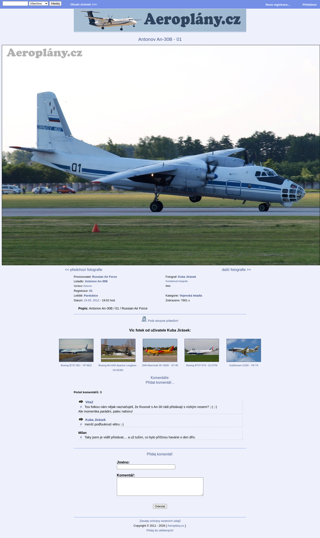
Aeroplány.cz (175, 529)
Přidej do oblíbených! (160, 534)
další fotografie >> (236, 270)
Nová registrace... (278, 4)
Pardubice (91, 295)
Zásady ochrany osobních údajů (159, 524)
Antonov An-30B (96, 281)
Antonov (88, 286)
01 (90, 290)
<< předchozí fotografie (83, 270)
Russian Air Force (104, 276)
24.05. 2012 (91, 300)
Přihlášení (310, 4)
